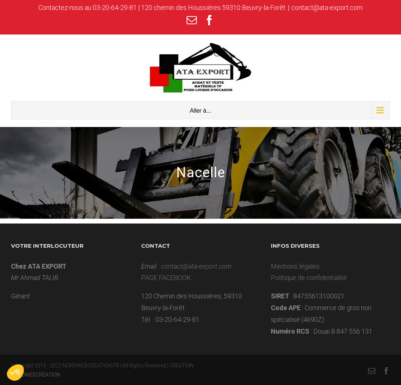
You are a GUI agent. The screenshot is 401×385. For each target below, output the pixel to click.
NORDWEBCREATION (35, 375)
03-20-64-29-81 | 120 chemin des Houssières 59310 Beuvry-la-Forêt (189, 7)
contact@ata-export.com (327, 7)
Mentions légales (295, 266)
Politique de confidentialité (309, 278)
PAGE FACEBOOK (166, 278)
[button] (15, 372)
